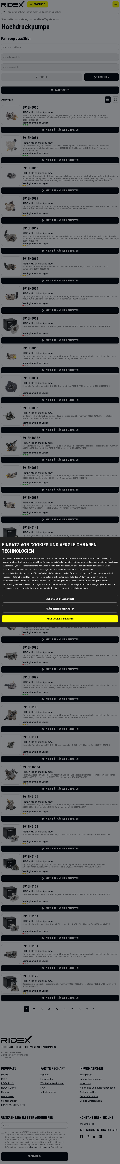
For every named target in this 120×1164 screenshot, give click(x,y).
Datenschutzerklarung (78, 588)
